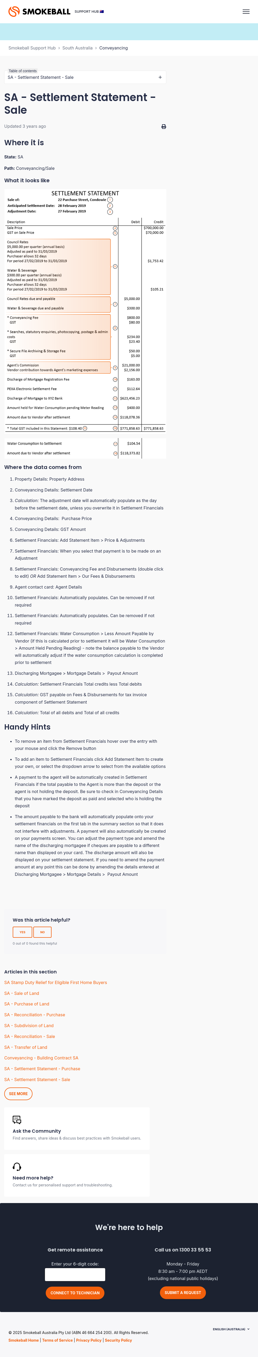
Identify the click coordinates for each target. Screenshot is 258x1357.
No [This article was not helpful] (42, 932)
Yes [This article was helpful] (22, 932)
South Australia (77, 48)
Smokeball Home (23, 1340)
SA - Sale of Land (21, 993)
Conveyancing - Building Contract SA (41, 1057)
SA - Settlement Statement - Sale (37, 1079)
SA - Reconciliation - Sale (29, 1036)
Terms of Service (57, 1340)
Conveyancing (113, 48)
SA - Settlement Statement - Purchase (42, 1068)
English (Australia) (229, 1329)
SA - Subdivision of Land (29, 1025)
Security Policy (118, 1340)
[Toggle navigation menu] (246, 11)
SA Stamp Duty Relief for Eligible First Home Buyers (55, 982)
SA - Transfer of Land (25, 1047)
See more (18, 1093)
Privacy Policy (89, 1340)
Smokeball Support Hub (32, 48)
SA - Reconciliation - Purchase (34, 1014)
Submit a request (183, 1292)
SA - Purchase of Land (26, 1004)
